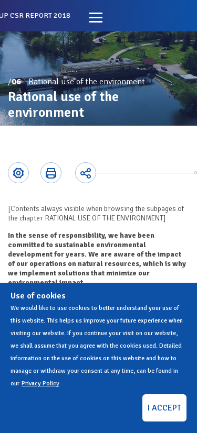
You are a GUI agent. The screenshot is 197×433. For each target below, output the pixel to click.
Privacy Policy (40, 383)
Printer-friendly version (50, 172)
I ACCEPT (164, 408)
